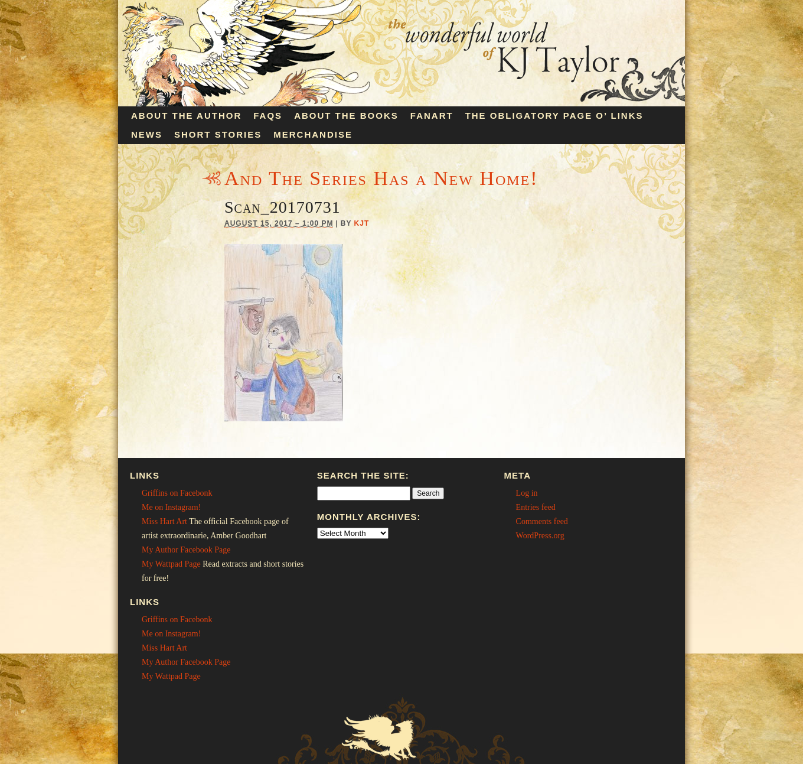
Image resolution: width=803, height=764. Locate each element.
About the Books (346, 115)
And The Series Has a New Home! (381, 178)
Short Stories (218, 134)
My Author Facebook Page (186, 549)
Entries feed (536, 507)
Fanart (431, 115)
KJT (362, 223)
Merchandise (312, 134)
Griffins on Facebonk (177, 493)
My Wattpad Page (171, 564)
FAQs (267, 115)
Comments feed (542, 521)
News (146, 134)
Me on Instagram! (171, 507)
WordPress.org (540, 535)
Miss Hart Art (164, 521)
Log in (527, 493)
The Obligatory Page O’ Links (554, 115)
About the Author (186, 115)
